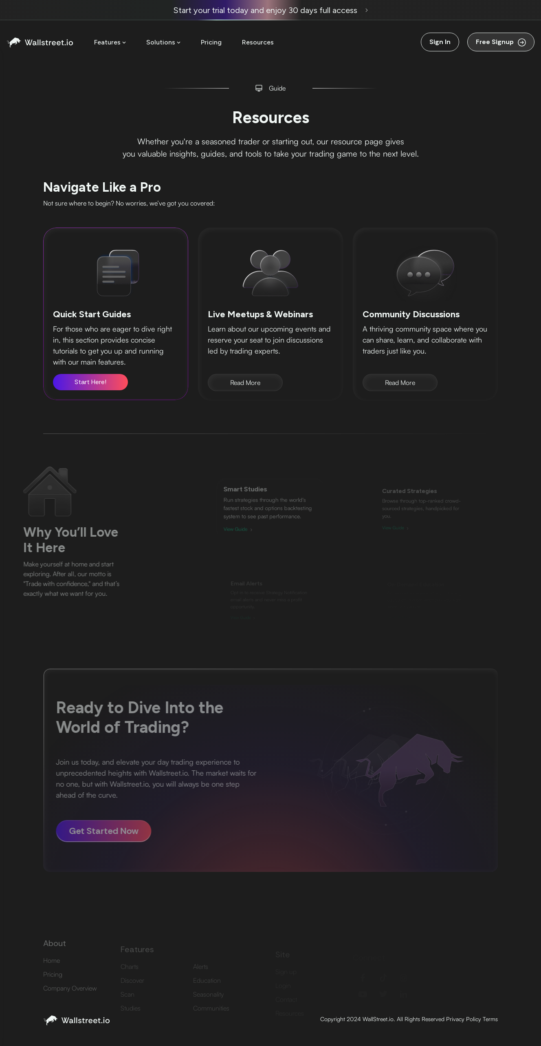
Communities (211, 1016)
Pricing (211, 42)
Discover (132, 988)
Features (110, 42)
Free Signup (501, 42)
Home (51, 971)
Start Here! (90, 382)
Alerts (200, 975)
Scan (127, 1002)
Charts (130, 975)
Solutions (163, 42)
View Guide (243, 526)
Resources (258, 42)
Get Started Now (91, 831)
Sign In (440, 42)
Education (207, 988)
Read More (245, 382)
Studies (131, 1016)
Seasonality (208, 1002)
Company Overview (70, 999)
